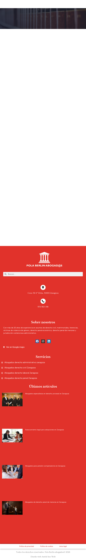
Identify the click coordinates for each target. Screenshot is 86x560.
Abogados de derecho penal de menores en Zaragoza (45, 502)
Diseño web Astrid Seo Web (43, 557)
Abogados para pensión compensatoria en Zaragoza (45, 466)
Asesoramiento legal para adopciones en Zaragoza (44, 430)
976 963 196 (43, 307)
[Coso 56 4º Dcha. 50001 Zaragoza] (43, 287)
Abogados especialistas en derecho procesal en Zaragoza (47, 394)
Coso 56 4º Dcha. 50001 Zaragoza (43, 293)
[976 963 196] (43, 301)
